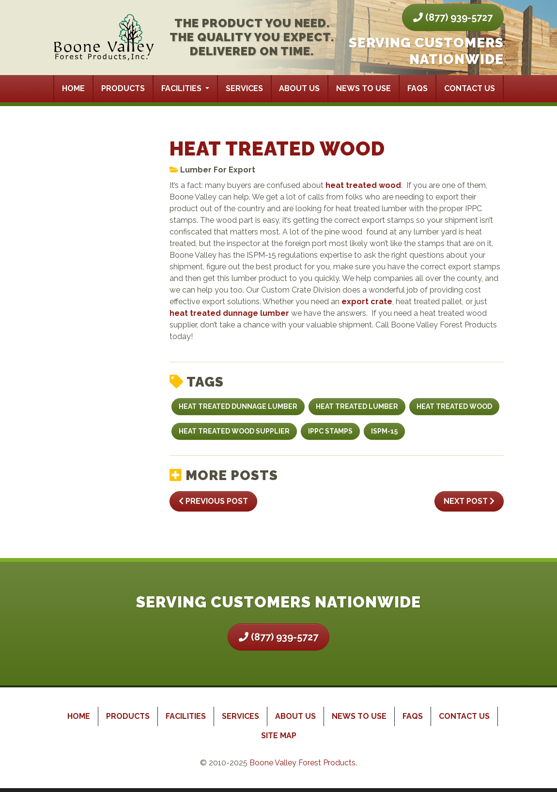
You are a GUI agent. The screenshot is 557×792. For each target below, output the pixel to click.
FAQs (417, 88)
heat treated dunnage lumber (229, 313)
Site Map (278, 735)
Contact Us (469, 88)
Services (244, 88)
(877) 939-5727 (453, 17)
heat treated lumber (357, 406)
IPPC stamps (330, 431)
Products (123, 88)
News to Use (363, 88)
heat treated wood (363, 185)
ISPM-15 (384, 431)
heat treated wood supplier (234, 431)
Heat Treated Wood (454, 406)
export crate (366, 301)
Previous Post (213, 501)
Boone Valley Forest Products (302, 762)
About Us (299, 88)
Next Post (469, 501)
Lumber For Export (217, 169)
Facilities (182, 88)
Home (73, 88)
